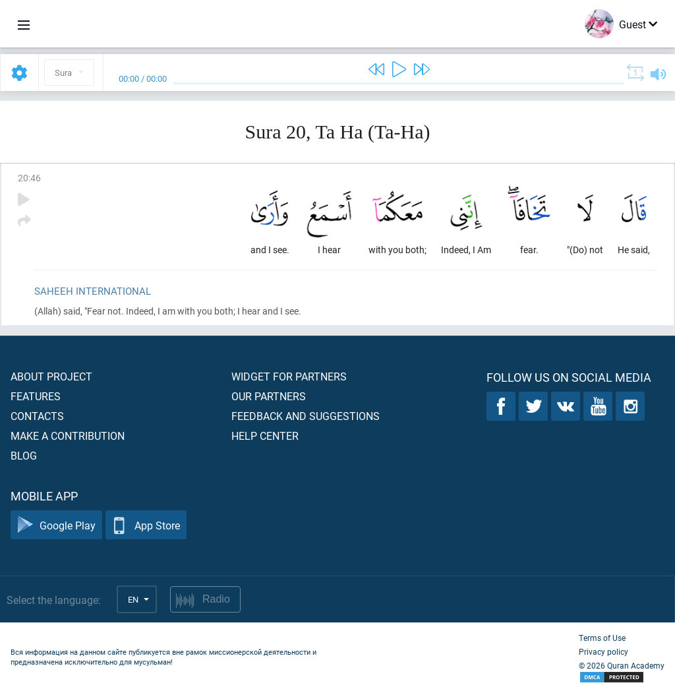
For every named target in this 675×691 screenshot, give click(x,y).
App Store (146, 525)
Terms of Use (602, 637)
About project (51, 376)
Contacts (37, 416)
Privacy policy (603, 651)
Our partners (268, 396)
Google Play (56, 525)
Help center (265, 435)
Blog (24, 455)
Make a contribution (68, 435)
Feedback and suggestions (305, 416)
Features (36, 396)
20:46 (29, 177)
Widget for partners (289, 376)
